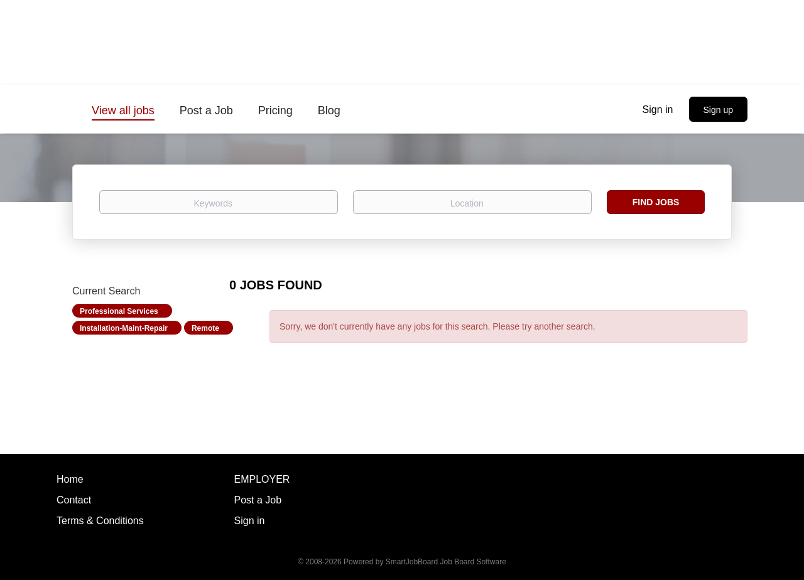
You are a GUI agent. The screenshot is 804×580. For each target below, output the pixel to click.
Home (70, 479)
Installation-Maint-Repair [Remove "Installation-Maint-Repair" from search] (124, 328)
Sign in (658, 109)
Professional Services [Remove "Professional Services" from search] (119, 311)
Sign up (718, 110)
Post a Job (258, 500)
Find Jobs (656, 202)
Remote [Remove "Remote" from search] (205, 328)
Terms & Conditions (100, 520)
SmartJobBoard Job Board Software (446, 561)
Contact (74, 500)
